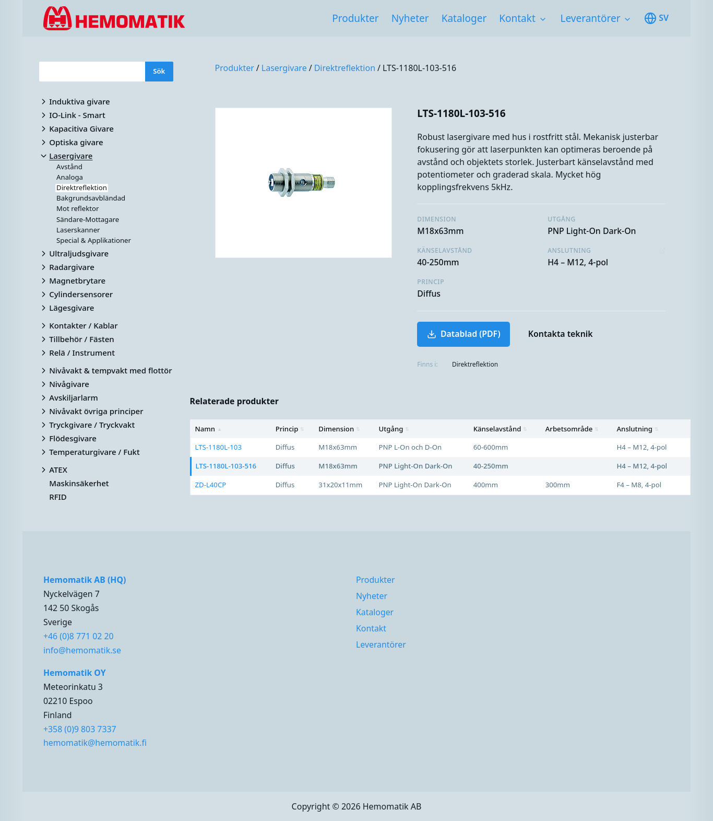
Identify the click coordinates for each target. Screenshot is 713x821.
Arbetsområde (572, 428)
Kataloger (464, 18)
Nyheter (410, 18)
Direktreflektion (344, 68)
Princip (290, 428)
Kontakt (517, 18)
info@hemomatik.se (82, 650)
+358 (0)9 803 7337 (79, 729)
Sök (159, 71)
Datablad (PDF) (464, 333)
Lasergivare (284, 68)
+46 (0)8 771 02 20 (78, 636)
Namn (208, 428)
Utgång (394, 428)
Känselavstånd (500, 428)
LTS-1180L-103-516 (419, 68)
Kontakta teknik (560, 333)
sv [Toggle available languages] (656, 18)
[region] (440, 457)
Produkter (355, 18)
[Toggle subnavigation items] (543, 19)
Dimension (339, 428)
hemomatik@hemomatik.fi (95, 742)
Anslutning (637, 428)
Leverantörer (591, 18)
